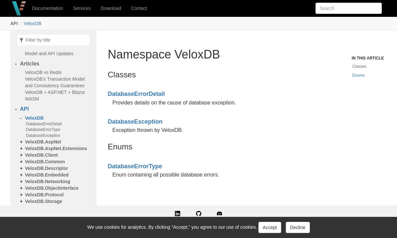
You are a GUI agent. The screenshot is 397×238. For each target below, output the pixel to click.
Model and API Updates (49, 53)
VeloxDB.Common (45, 161)
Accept (270, 227)
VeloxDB (33, 23)
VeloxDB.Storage (43, 201)
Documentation (47, 8)
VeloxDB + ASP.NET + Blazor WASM (55, 95)
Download (111, 8)
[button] (177, 213)
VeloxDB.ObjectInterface (52, 188)
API (24, 109)
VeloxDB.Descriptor (46, 168)
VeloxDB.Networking (47, 181)
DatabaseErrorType (43, 129)
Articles (30, 63)
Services (82, 8)
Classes (359, 66)
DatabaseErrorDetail (44, 124)
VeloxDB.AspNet (43, 141)
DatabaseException (43, 135)
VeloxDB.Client (41, 155)
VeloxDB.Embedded (47, 175)
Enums (358, 75)
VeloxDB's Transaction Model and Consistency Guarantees (55, 82)
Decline (298, 227)
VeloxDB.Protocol (44, 194)
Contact (139, 8)
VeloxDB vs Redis (43, 72)
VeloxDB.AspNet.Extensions (56, 148)
